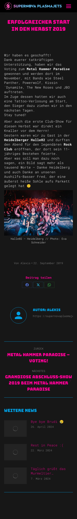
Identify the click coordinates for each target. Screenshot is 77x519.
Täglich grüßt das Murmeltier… (48, 471)
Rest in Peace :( (47, 445)
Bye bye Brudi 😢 (47, 421)
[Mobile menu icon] (68, 6)
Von (22, 263)
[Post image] (15, 428)
